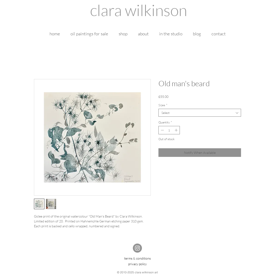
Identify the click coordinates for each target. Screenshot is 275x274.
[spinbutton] (169, 130)
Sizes (162, 105)
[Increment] (176, 130)
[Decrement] (162, 130)
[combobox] (199, 113)
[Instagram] (137, 248)
